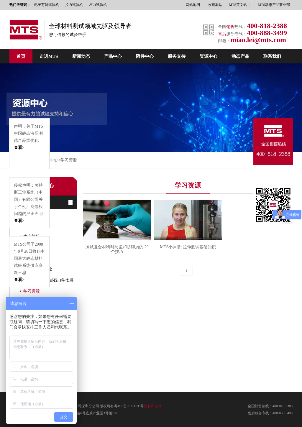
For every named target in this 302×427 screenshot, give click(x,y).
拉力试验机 (74, 5)
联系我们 (272, 56)
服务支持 (177, 56)
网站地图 (193, 5)
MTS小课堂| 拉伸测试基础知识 (188, 247)
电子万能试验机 (46, 5)
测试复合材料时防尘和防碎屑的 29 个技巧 (117, 249)
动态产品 (240, 56)
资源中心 (208, 56)
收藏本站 (215, 5)
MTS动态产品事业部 (274, 5)
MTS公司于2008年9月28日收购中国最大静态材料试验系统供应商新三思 (29, 262)
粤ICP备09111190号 (129, 406)
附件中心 (145, 56)
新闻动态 (81, 56)
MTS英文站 (238, 5)
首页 (21, 56)
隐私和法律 (153, 406)
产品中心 (113, 56)
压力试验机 (98, 5)
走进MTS (49, 56)
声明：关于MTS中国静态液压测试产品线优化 (29, 137)
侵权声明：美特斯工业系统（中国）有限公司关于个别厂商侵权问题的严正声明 (29, 203)
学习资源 (68, 160)
